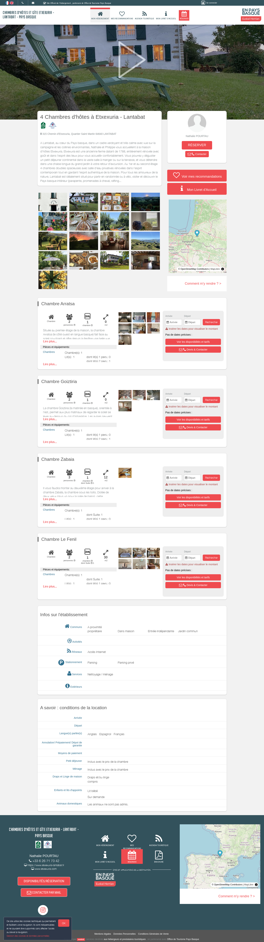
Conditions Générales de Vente (153, 934)
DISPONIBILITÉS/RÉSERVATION (44, 881)
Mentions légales (102, 934)
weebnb (81, 939)
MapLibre (215, 269)
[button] (197, 154)
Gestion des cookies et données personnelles (28, 935)
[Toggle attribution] (222, 269)
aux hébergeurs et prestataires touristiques (125, 939)
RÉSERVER (197, 145)
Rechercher (211, 322)
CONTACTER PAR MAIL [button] (44, 892)
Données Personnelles (125, 934)
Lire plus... (50, 341)
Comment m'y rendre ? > (203, 283)
